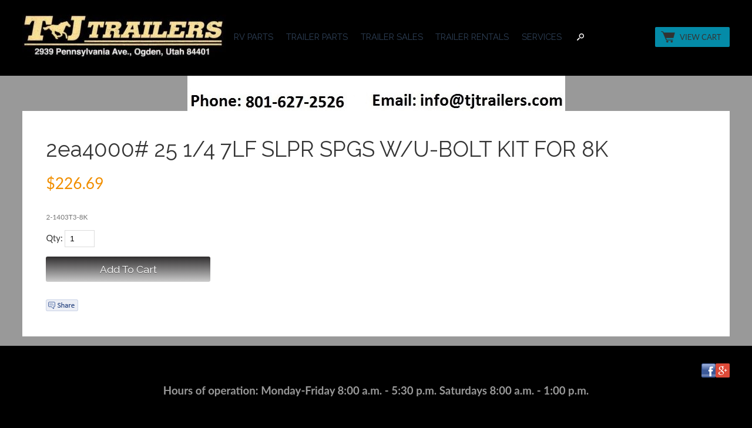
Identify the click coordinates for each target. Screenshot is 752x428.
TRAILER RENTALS (472, 37)
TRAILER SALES (392, 37)
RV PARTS (253, 37)
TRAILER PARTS (317, 37)
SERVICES (542, 37)
